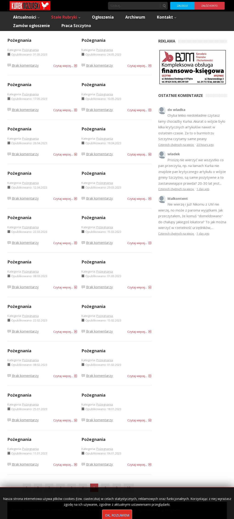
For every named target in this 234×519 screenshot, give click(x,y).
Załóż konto (209, 6)
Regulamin (174, 510)
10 (128, 488)
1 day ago (203, 189)
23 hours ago (205, 145)
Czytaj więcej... (63, 66)
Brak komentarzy (25, 65)
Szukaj (164, 6)
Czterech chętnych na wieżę (176, 145)
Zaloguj (182, 6)
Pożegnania (19, 40)
